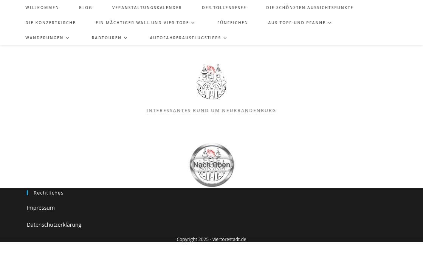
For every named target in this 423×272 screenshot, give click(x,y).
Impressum (41, 207)
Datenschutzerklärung (54, 224)
